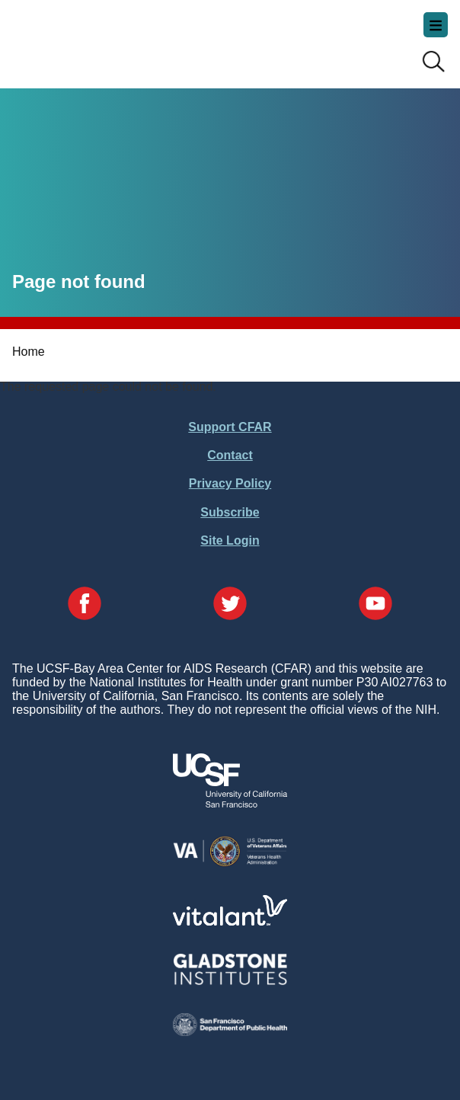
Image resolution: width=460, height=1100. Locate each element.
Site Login (229, 540)
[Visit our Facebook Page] (84, 604)
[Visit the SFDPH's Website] (230, 1031)
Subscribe (229, 512)
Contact (230, 455)
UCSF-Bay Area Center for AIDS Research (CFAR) (88, 38)
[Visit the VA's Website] (230, 863)
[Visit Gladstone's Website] (230, 981)
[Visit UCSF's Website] (230, 803)
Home (28, 351)
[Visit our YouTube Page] (375, 604)
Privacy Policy (230, 483)
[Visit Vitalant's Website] (230, 921)
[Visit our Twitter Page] (230, 604)
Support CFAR (229, 426)
